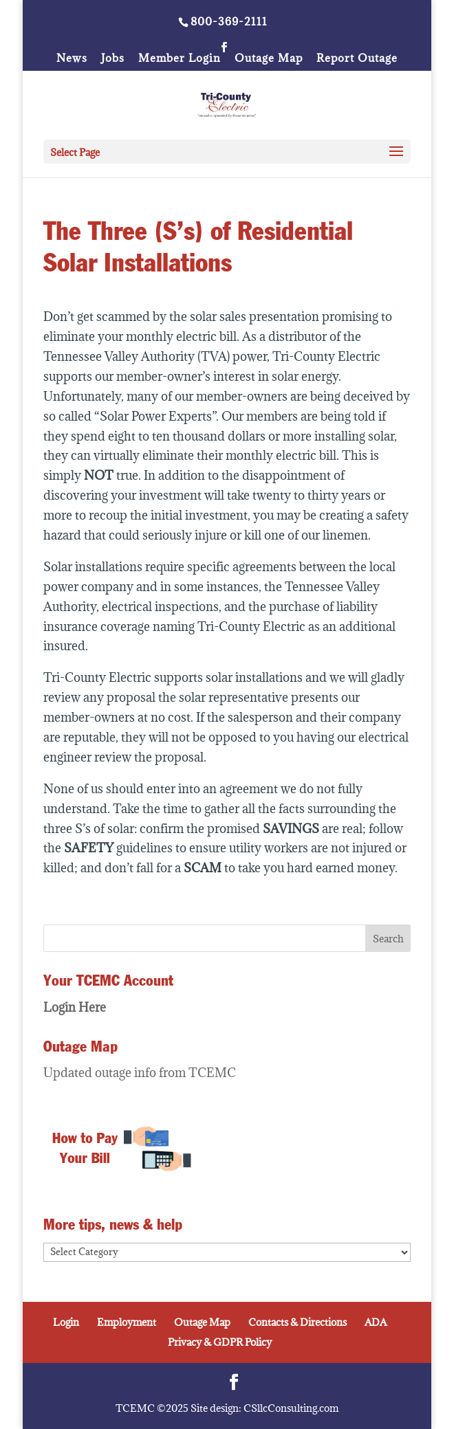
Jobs (113, 59)
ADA (376, 1322)
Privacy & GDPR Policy (220, 1342)
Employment (126, 1322)
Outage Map (269, 59)
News (71, 59)
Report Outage (357, 59)
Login (66, 1322)
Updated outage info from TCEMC (139, 1073)
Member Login (179, 59)
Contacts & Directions (297, 1322)
